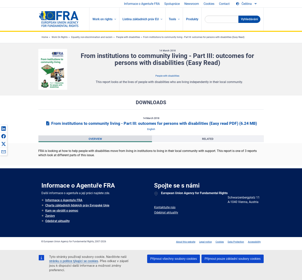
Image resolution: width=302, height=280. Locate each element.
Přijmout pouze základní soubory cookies (233, 258)
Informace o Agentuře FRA (142, 4)
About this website (185, 242)
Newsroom (191, 4)
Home (45, 37)
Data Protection (236, 242)
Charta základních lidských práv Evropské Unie (77, 205)
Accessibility (254, 242)
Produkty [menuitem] (192, 19)
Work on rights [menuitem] (102, 19)
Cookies (209, 4)
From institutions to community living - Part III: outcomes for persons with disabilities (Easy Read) (193, 37)
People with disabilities (128, 37)
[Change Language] (246, 3)
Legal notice (205, 242)
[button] (3, 128)
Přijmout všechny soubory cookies (173, 258)
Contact (224, 4)
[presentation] (95, 139)
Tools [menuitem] (172, 19)
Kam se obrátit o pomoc (61, 210)
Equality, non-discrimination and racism (91, 37)
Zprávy (50, 216)
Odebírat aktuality (57, 221)
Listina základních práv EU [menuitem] (140, 19)
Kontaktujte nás (164, 207)
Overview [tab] (95, 138)
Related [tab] (207, 138)
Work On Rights (60, 37)
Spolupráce (172, 4)
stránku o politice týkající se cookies (73, 261)
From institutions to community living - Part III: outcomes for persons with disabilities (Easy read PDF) (151, 123)
